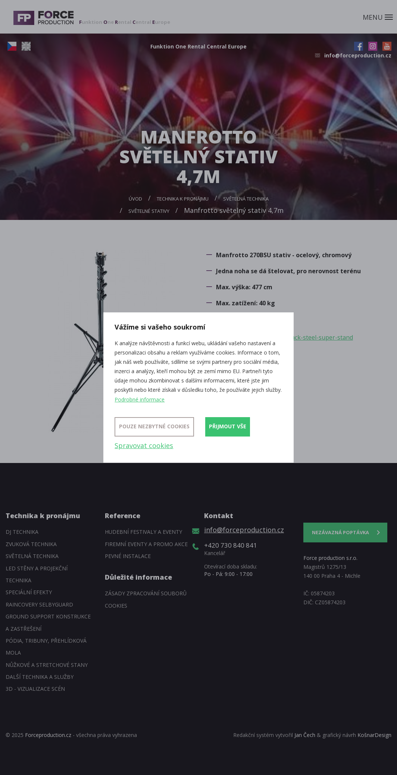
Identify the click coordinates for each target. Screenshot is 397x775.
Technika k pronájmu (183, 198)
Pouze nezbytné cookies (154, 426)
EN (26, 46)
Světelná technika (246, 198)
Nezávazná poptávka (340, 532)
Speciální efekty (29, 592)
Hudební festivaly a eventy (143, 531)
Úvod (135, 198)
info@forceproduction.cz (357, 55)
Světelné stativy (148, 211)
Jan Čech (304, 734)
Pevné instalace (128, 556)
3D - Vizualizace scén (35, 688)
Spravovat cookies (144, 445)
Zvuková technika (31, 544)
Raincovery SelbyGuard (39, 604)
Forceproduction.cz (48, 734)
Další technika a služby (40, 676)
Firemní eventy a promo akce (146, 544)
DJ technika (22, 531)
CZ (11, 46)
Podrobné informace (140, 399)
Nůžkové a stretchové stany (47, 664)
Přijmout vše (227, 426)
